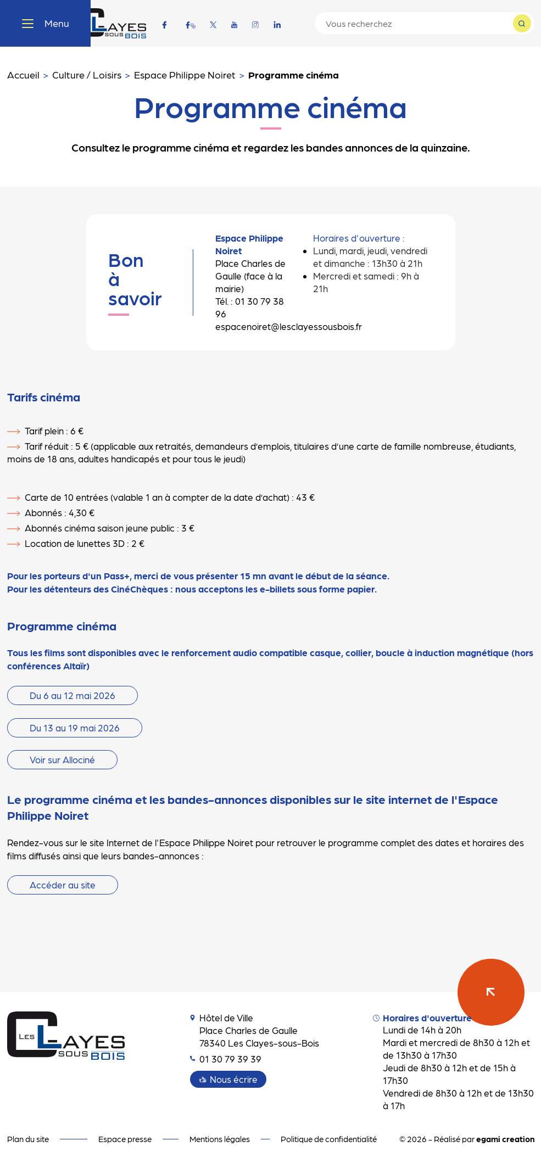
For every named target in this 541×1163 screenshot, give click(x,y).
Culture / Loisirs (86, 74)
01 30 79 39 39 (225, 1058)
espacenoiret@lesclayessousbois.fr (288, 326)
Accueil (23, 74)
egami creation (505, 1139)
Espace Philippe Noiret (185, 74)
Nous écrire (234, 1078)
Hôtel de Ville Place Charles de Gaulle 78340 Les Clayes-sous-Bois (254, 1030)
